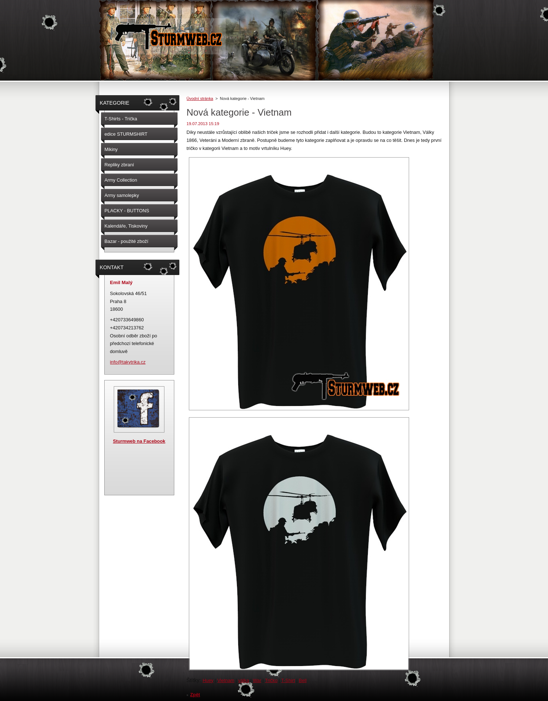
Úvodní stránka (200, 98)
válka (243, 680)
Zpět (195, 694)
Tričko (271, 680)
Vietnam (225, 680)
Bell (302, 680)
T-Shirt (288, 680)
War (257, 680)
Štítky (193, 680)
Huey (208, 680)
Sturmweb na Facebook (139, 441)
